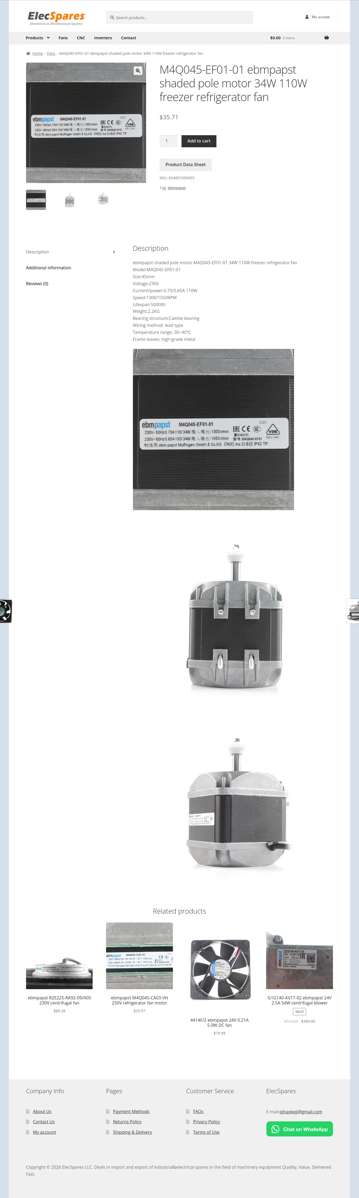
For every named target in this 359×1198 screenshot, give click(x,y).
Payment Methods (131, 1111)
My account (320, 17)
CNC (81, 37)
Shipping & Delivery (132, 1132)
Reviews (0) (37, 284)
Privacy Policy (206, 1122)
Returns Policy (127, 1122)
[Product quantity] (168, 141)
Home (37, 53)
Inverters (103, 37)
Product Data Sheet (186, 164)
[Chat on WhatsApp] (299, 1128)
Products (34, 37)
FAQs (198, 1111)
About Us (42, 1111)
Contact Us (44, 1122)
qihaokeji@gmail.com (301, 1112)
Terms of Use (206, 1132)
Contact (128, 37)
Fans (63, 37)
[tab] (72, 252)
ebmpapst (177, 187)
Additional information (48, 268)
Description (37, 252)
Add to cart (198, 141)
